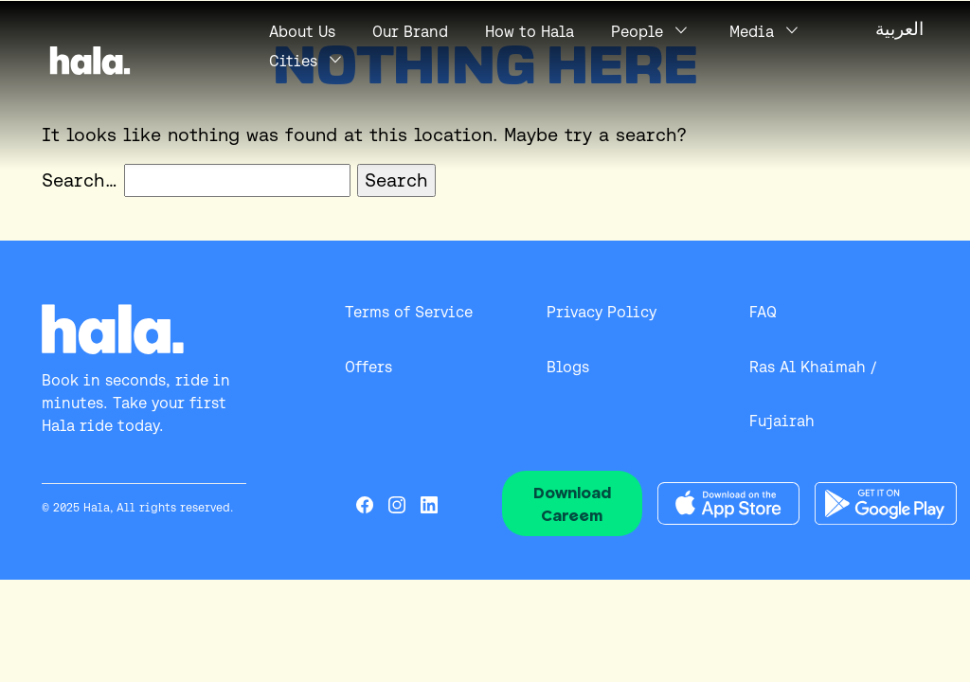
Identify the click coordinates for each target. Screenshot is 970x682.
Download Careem (572, 503)
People (637, 32)
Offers (368, 367)
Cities (293, 61)
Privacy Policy (601, 312)
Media (751, 32)
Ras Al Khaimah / (812, 367)
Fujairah (782, 421)
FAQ (763, 312)
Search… (79, 180)
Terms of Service (409, 312)
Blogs (568, 367)
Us (302, 32)
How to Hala (529, 32)
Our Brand (410, 32)
